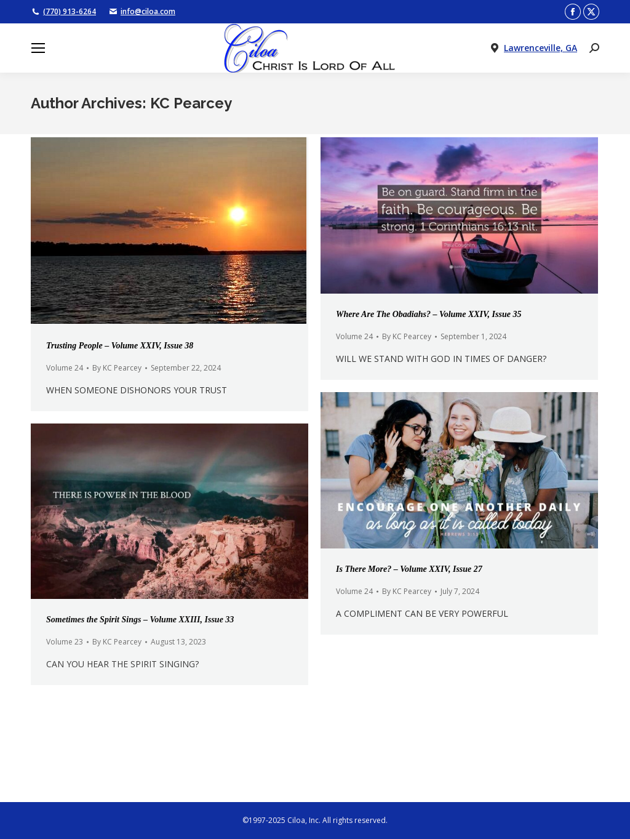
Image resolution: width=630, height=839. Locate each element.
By (117, 368)
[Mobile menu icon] (38, 48)
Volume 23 (64, 641)
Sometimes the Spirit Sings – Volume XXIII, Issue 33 (140, 619)
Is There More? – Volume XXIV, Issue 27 (409, 569)
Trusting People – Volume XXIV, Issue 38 (119, 345)
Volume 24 (64, 368)
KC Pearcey (191, 103)
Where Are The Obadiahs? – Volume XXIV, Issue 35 (428, 314)
